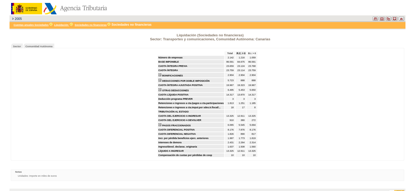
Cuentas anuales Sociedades (30, 24)
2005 (18, 19)
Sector (17, 46)
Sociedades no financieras (91, 24)
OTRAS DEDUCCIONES (173, 90)
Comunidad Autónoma (39, 46)
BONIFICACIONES (170, 75)
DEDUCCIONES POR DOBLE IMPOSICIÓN (184, 80)
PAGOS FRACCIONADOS (174, 125)
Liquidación (61, 24)
